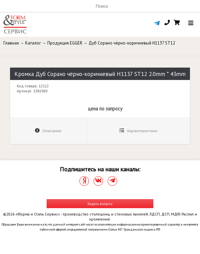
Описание (48, 130)
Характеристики (138, 130)
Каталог (33, 43)
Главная (11, 43)
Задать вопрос (100, 203)
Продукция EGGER (64, 43)
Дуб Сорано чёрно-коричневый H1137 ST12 (132, 43)
